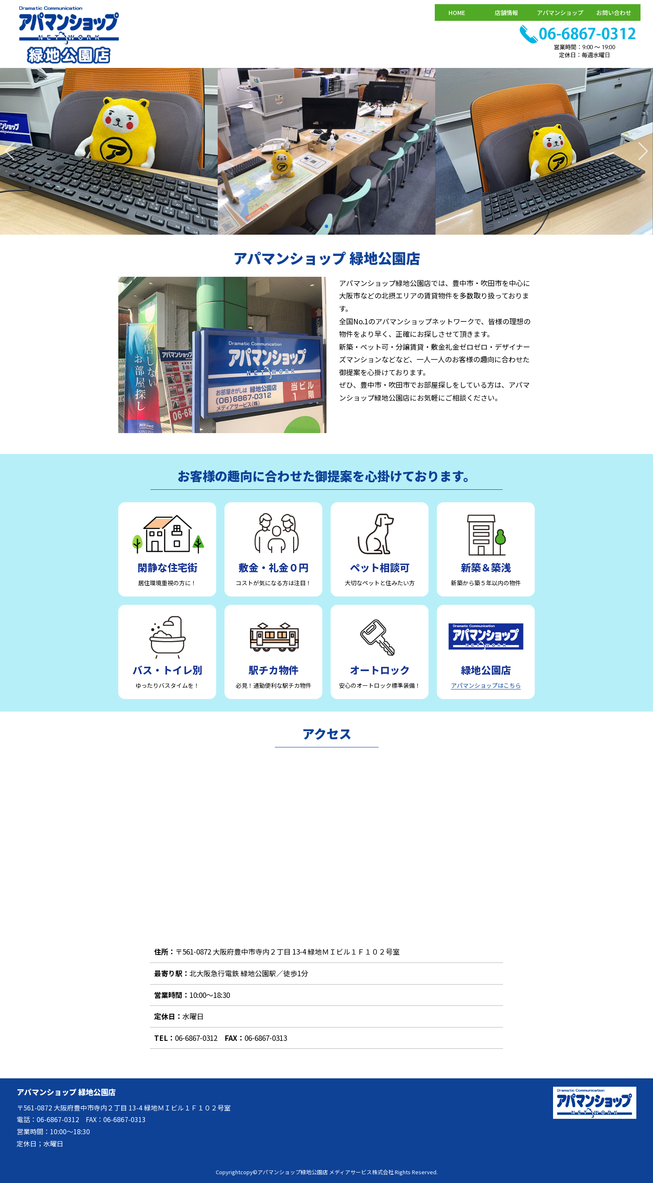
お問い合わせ (613, 12)
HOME (457, 12)
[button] (643, 151)
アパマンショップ (560, 12)
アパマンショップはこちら (486, 685)
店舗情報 (506, 12)
